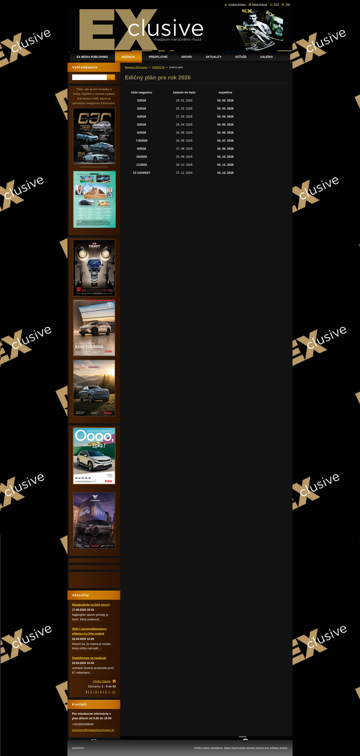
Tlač (287, 4)
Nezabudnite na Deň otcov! (91, 604)
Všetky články (102, 681)
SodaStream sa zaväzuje (89, 658)
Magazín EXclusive (136, 67)
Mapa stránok (259, 4)
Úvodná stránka (237, 4)
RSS (276, 4)
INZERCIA (158, 67)
